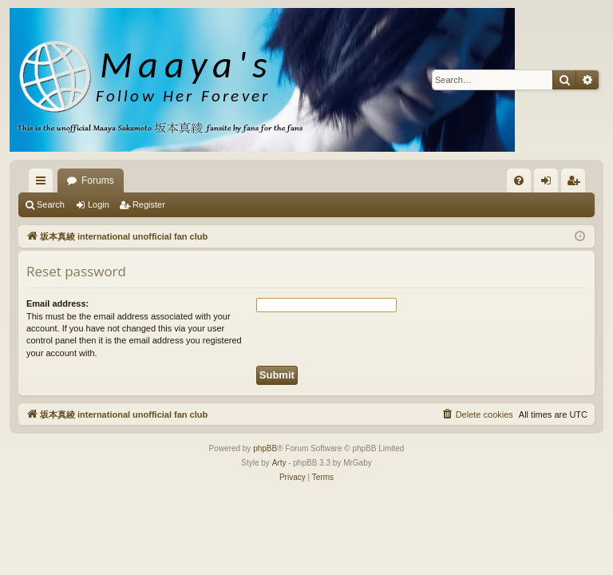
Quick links (44, 183)
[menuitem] (519, 180)
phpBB (265, 448)
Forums (97, 180)
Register (148, 204)
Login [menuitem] (549, 183)
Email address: (57, 303)
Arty (279, 462)
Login (98, 204)
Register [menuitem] (576, 183)
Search (51, 204)
